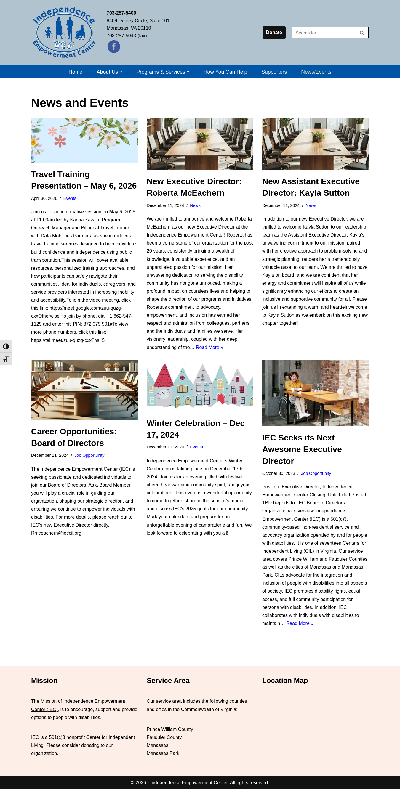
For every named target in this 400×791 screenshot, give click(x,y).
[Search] (324, 32)
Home (75, 72)
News (195, 205)
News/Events (316, 72)
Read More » (209, 347)
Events (69, 198)
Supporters (274, 72)
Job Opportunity (89, 456)
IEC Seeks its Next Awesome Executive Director (302, 451)
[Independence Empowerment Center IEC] (64, 32)
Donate (274, 32)
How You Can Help (225, 72)
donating (90, 747)
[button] (120, 71)
